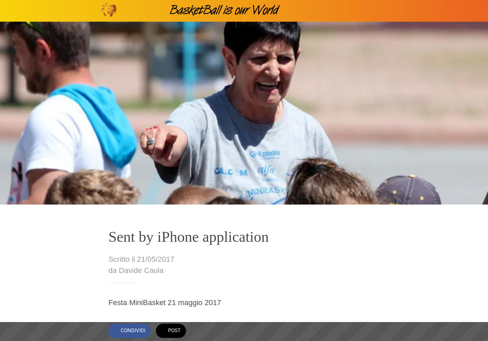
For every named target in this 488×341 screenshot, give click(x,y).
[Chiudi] (13, 11)
